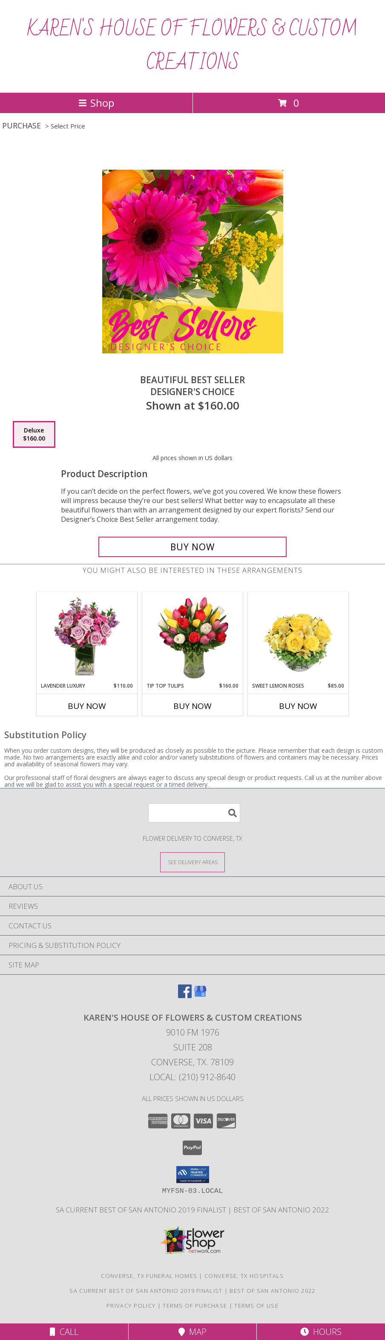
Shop (96, 103)
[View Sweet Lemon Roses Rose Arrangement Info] (298, 637)
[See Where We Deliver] (192, 862)
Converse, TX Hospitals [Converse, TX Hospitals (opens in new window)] (244, 1276)
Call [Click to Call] (64, 1331)
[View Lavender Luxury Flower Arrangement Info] (87, 637)
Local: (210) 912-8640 (192, 1077)
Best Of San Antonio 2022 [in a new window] (281, 1210)
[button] (192, 1174)
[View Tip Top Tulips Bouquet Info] (192, 637)
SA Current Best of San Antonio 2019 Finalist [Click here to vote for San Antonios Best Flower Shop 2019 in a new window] (142, 1210)
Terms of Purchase (195, 1305)
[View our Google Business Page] (200, 995)
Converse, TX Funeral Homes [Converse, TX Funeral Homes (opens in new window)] (149, 1276)
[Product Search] (194, 812)
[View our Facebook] (185, 995)
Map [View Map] (192, 1331)
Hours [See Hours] (321, 1331)
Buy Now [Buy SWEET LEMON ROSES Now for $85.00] (298, 705)
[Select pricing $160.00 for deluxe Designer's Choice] (34, 434)
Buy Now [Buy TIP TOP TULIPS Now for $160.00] (192, 705)
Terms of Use (256, 1305)
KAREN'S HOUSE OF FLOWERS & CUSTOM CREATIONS (192, 46)
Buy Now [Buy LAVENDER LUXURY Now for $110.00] (87, 705)
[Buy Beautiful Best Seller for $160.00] (192, 547)
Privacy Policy (130, 1305)
